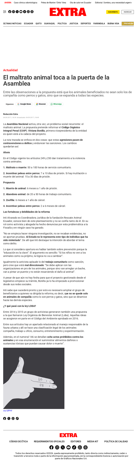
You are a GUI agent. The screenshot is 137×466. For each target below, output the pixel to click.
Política (62, 23)
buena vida (113, 23)
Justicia (73, 23)
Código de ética (18, 441)
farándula (99, 23)
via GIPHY (7, 410)
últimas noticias (12, 23)
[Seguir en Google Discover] (40, 104)
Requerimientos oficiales (49, 441)
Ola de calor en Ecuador (80, 2)
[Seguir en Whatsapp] (56, 104)
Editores (76, 441)
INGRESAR (128, 12)
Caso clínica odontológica (25, 2)
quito (39, 23)
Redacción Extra (10, 114)
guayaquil (49, 23)
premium (128, 23)
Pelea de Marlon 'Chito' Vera (53, 2)
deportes (86, 23)
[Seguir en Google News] (24, 104)
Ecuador (28, 23)
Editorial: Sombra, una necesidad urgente (113, 2)
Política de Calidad (116, 441)
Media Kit (92, 441)
